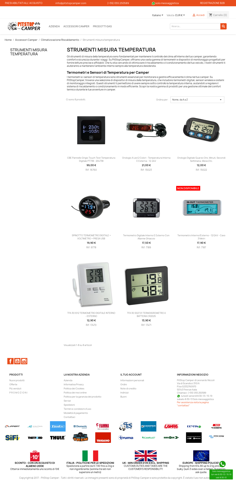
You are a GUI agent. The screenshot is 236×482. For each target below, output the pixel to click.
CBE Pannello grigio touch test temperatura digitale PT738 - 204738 (91, 159)
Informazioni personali (132, 380)
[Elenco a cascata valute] (180, 15)
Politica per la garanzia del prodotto (82, 396)
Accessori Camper (76, 26)
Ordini (123, 384)
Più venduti (15, 388)
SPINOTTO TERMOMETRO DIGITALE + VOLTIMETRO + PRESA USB (91, 237)
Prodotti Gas (102, 26)
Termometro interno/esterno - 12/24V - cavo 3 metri (201, 237)
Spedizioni (69, 404)
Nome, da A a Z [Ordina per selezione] (197, 100)
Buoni (123, 396)
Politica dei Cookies (74, 388)
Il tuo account (131, 374)
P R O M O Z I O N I (18, 392)
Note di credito (128, 388)
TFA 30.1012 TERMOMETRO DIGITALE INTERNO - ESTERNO (91, 314)
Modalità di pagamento (76, 412)
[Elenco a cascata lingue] (158, 15)
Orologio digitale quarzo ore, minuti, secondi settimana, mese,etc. (201, 159)
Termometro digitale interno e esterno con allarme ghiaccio (146, 237)
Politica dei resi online (75, 392)
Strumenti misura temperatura (28, 52)
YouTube (17, 361)
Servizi (67, 400)
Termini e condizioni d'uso (77, 408)
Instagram (24, 361)
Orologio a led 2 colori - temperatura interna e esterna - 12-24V (146, 159)
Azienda (54, 26)
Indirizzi (124, 392)
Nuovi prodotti (17, 380)
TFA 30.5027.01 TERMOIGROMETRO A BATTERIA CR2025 (146, 314)
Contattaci (69, 417)
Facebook (10, 361)
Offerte (13, 384)
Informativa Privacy (74, 384)
